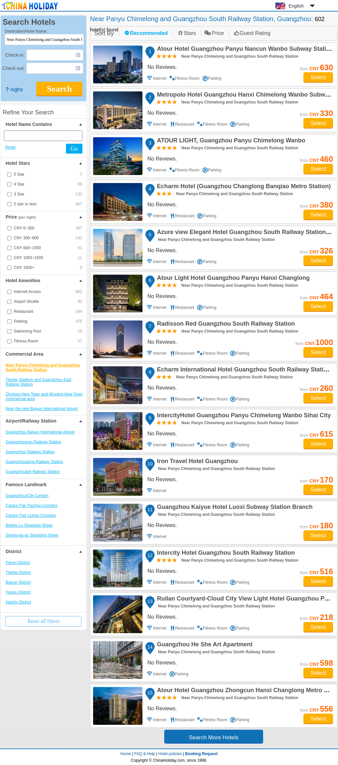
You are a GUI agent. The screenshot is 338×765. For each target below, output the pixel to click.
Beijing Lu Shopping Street (29, 525)
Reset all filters (44, 621)
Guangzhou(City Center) (27, 495)
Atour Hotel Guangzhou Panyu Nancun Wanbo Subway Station (244, 49)
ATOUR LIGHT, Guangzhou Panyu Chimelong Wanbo (230, 141)
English (296, 6)
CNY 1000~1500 (48, 258)
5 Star (48, 174)
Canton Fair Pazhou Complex (31, 505)
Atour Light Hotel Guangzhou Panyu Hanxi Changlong (232, 279)
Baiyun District (18, 582)
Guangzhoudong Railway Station (34, 461)
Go (74, 148)
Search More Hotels (213, 737)
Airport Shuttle (48, 302)
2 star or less (48, 204)
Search (59, 89)
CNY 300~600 (48, 238)
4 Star (48, 184)
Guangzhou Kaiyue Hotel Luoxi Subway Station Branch (234, 508)
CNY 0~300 (48, 228)
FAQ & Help (144, 753)
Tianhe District (18, 572)
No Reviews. (162, 67)
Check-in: (15, 55)
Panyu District (18, 562)
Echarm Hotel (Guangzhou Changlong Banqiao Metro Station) (243, 187)
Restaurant (48, 311)
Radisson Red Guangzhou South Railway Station (225, 324)
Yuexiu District (18, 592)
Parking (48, 321)
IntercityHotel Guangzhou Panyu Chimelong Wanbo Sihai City (243, 416)
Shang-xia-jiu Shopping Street (32, 535)
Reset (10, 147)
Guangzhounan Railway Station (33, 442)
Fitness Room (48, 341)
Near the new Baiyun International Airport (42, 408)
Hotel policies (170, 753)
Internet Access (48, 292)
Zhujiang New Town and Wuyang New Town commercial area (44, 396)
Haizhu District (18, 602)
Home (125, 753)
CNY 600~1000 (48, 248)
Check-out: (13, 68)
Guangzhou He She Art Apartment (204, 645)
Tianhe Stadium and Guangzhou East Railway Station (39, 382)
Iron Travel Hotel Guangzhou (196, 462)
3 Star (48, 194)
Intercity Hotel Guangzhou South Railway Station (225, 553)
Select (318, 77)
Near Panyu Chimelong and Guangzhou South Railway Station (43, 367)
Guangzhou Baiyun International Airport (40, 432)
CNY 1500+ (48, 268)
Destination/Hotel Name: (26, 31)
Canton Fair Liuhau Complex (31, 515)
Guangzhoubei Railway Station (33, 471)
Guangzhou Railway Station (30, 452)
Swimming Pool (48, 331)
